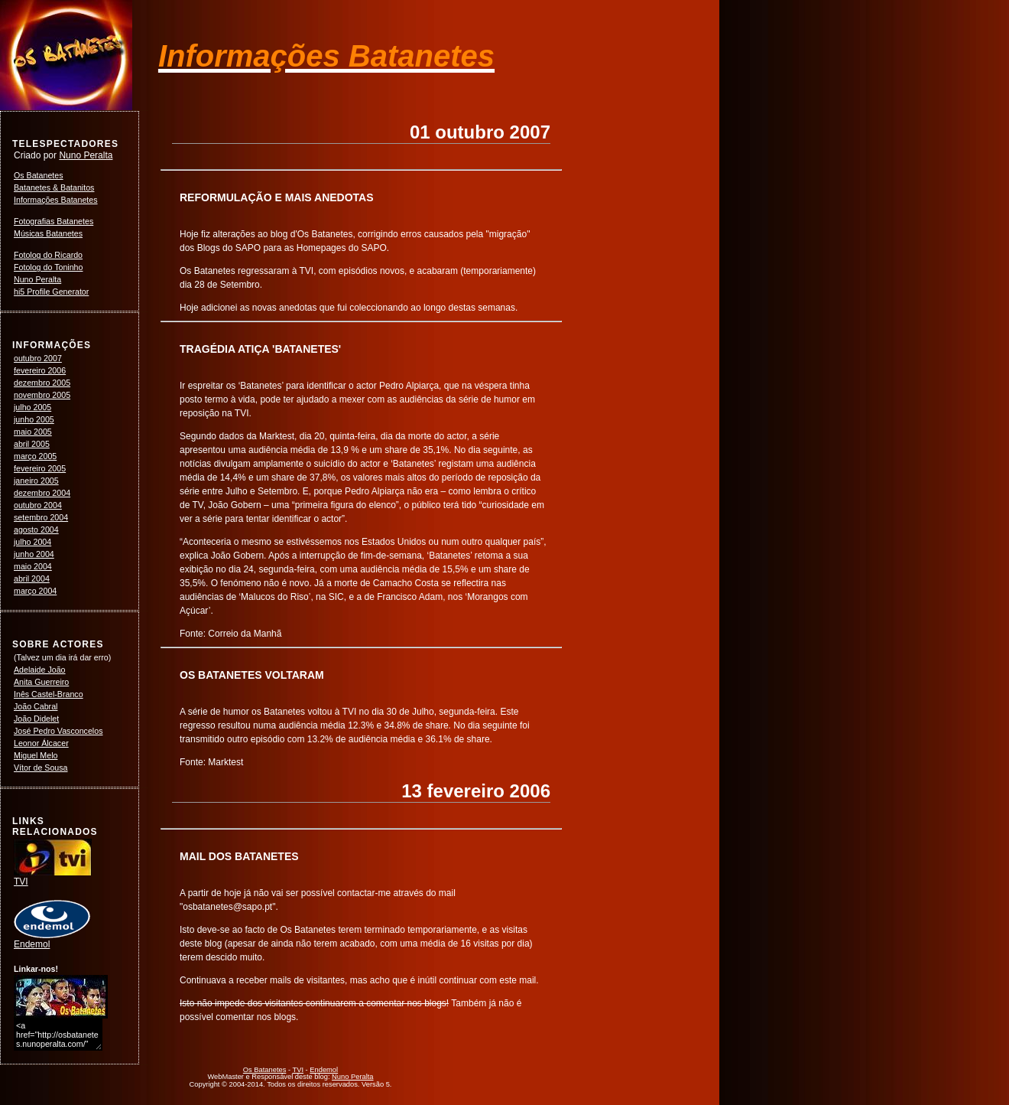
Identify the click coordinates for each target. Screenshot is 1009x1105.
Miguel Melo (35, 755)
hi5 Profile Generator (51, 291)
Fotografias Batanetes (53, 221)
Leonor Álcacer (41, 743)
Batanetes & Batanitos (54, 187)
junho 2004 (34, 554)
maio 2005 (33, 431)
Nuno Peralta (85, 155)
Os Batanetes (38, 175)
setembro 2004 (41, 517)
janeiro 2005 (36, 480)
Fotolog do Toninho (48, 267)
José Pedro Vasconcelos (58, 730)
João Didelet (36, 718)
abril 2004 (32, 578)
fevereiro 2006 (40, 370)
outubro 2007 (38, 358)
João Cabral (35, 706)
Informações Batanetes (56, 199)
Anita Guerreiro (41, 681)
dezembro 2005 (42, 382)
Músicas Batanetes (48, 233)
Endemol (52, 940)
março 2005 (35, 456)
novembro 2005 (42, 394)
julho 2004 (32, 541)
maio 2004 (33, 566)
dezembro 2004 (42, 492)
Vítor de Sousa (41, 767)
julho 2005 (32, 407)
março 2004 (35, 590)
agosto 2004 (36, 529)
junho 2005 (34, 419)
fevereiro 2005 (40, 468)
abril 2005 (32, 443)
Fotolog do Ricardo (48, 254)
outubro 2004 (38, 505)
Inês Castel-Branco (48, 694)
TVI (53, 877)
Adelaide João (40, 669)
